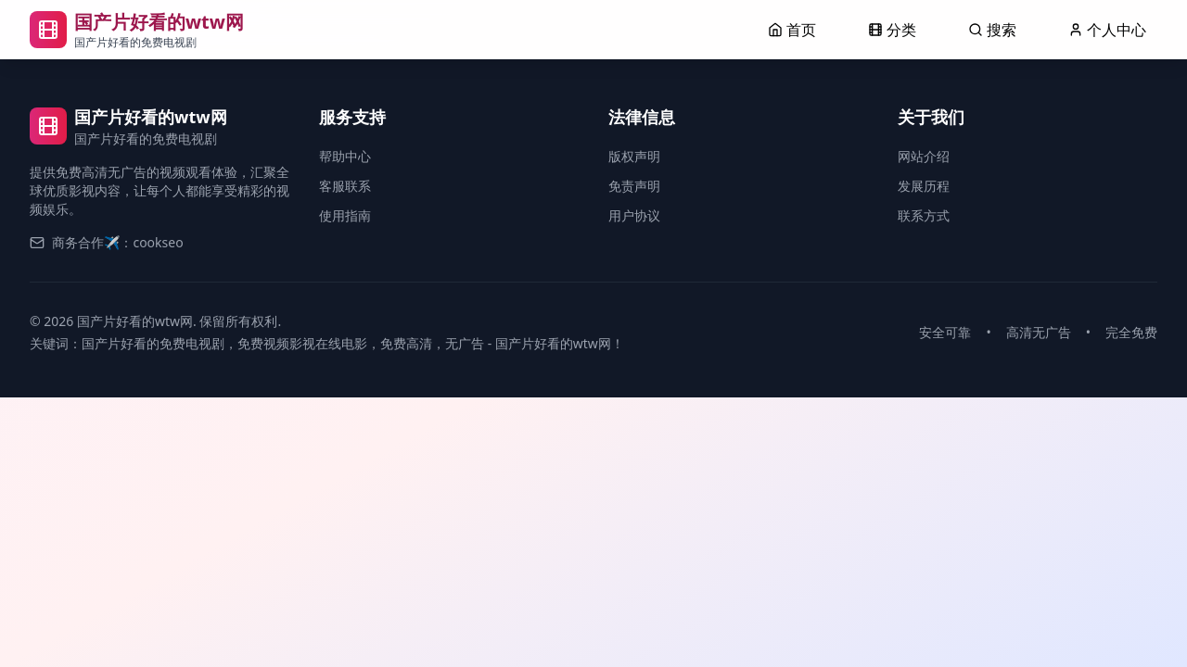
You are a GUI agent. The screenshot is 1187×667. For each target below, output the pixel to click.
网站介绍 (924, 156)
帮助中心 (345, 156)
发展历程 (924, 186)
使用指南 (345, 215)
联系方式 (924, 215)
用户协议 (634, 215)
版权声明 (634, 156)
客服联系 (345, 186)
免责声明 (634, 186)
